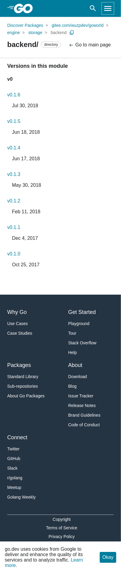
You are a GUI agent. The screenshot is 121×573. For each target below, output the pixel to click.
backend (59, 32)
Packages (19, 365)
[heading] (25, 8)
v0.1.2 (13, 200)
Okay (107, 557)
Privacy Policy (62, 536)
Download (77, 376)
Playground (78, 323)
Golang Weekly (21, 497)
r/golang (15, 477)
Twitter (13, 448)
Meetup (14, 487)
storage (35, 32)
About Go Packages (26, 395)
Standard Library (22, 376)
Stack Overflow (82, 342)
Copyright (62, 519)
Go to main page (89, 45)
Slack (12, 468)
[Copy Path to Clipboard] (71, 32)
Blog (72, 386)
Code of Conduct (84, 424)
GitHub (13, 458)
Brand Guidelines (84, 415)
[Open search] (93, 8)
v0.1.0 (13, 253)
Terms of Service (61, 527)
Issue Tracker (80, 395)
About (75, 365)
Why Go (17, 312)
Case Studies (19, 333)
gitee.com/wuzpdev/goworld (78, 25)
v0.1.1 (13, 227)
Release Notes (82, 405)
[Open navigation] (108, 8)
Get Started (82, 312)
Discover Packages (25, 25)
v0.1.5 (13, 121)
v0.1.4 (13, 147)
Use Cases (17, 323)
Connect (17, 437)
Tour (72, 333)
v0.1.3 (13, 174)
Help (72, 352)
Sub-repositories (22, 386)
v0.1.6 (13, 94)
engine (13, 32)
